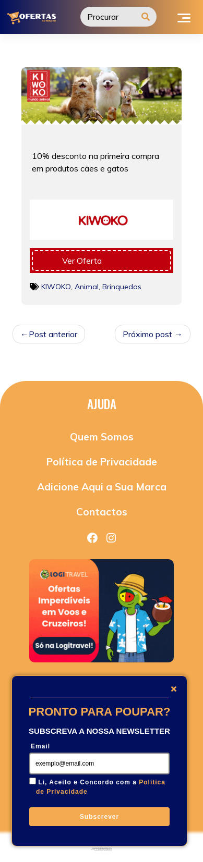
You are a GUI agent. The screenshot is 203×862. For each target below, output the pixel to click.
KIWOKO (56, 286)
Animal (87, 286)
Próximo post (147, 334)
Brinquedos (121, 286)
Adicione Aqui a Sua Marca (101, 487)
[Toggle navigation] (184, 16)
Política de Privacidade (101, 461)
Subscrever (99, 816)
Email (40, 746)
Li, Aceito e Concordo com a (100, 787)
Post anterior (53, 334)
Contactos (101, 512)
